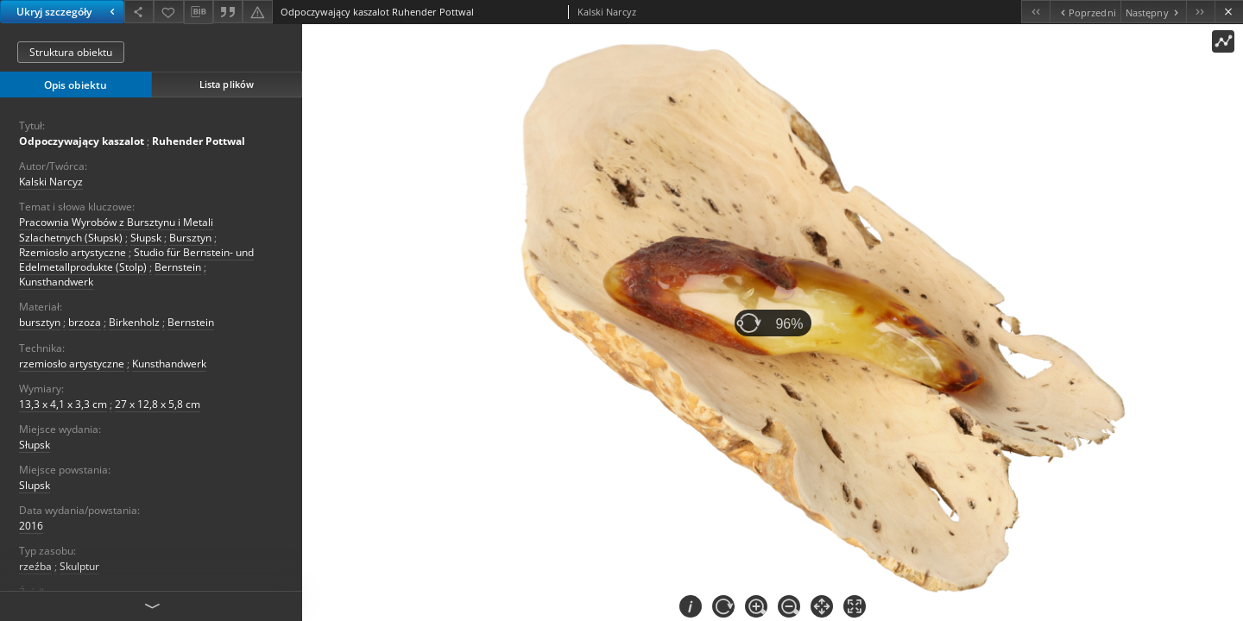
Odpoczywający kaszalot (81, 141)
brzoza (84, 322)
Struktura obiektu (70, 52)
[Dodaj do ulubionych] (168, 11)
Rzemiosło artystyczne (72, 252)
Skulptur (79, 566)
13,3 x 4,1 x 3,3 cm (63, 404)
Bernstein (178, 267)
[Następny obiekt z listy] (1153, 11)
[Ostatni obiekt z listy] (1200, 11)
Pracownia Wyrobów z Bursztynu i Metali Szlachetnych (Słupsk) (116, 229)
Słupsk (145, 237)
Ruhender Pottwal (198, 141)
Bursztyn (190, 237)
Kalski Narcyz (51, 181)
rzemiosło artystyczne (71, 363)
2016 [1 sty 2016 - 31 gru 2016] (31, 525)
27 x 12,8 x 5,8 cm (157, 404)
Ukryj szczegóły (67, 11)
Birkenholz (134, 322)
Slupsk (34, 485)
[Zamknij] (1229, 11)
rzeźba (35, 566)
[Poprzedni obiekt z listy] (1085, 11)
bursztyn (39, 322)
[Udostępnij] (139, 11)
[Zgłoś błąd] (257, 11)
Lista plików (226, 84)
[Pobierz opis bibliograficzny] (198, 12)
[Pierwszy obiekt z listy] (1035, 11)
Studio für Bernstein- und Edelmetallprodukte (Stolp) (136, 259)
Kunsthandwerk (56, 281)
